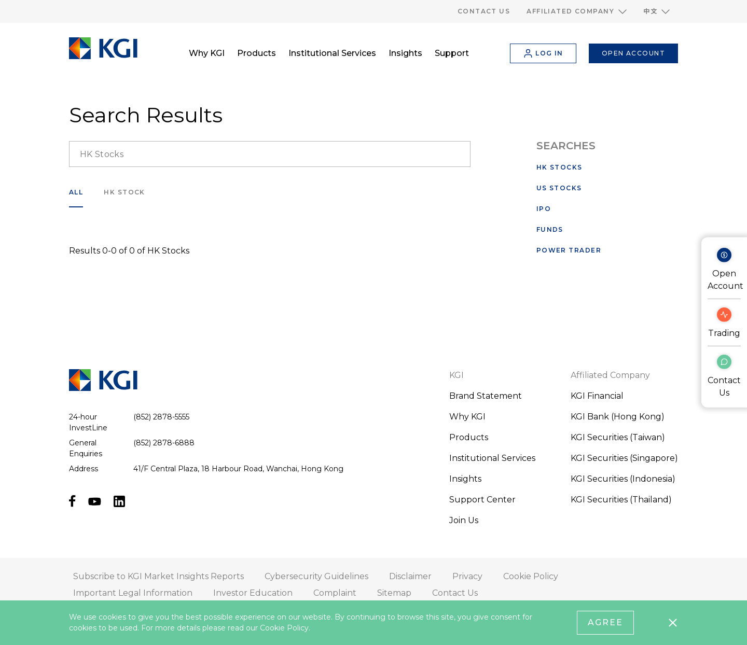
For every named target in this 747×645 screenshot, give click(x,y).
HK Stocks (559, 167)
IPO (543, 209)
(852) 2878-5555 (161, 417)
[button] (577, 11)
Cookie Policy (284, 628)
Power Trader (568, 250)
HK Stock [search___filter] (124, 192)
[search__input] (270, 154)
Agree (605, 622)
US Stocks (559, 188)
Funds (549, 229)
